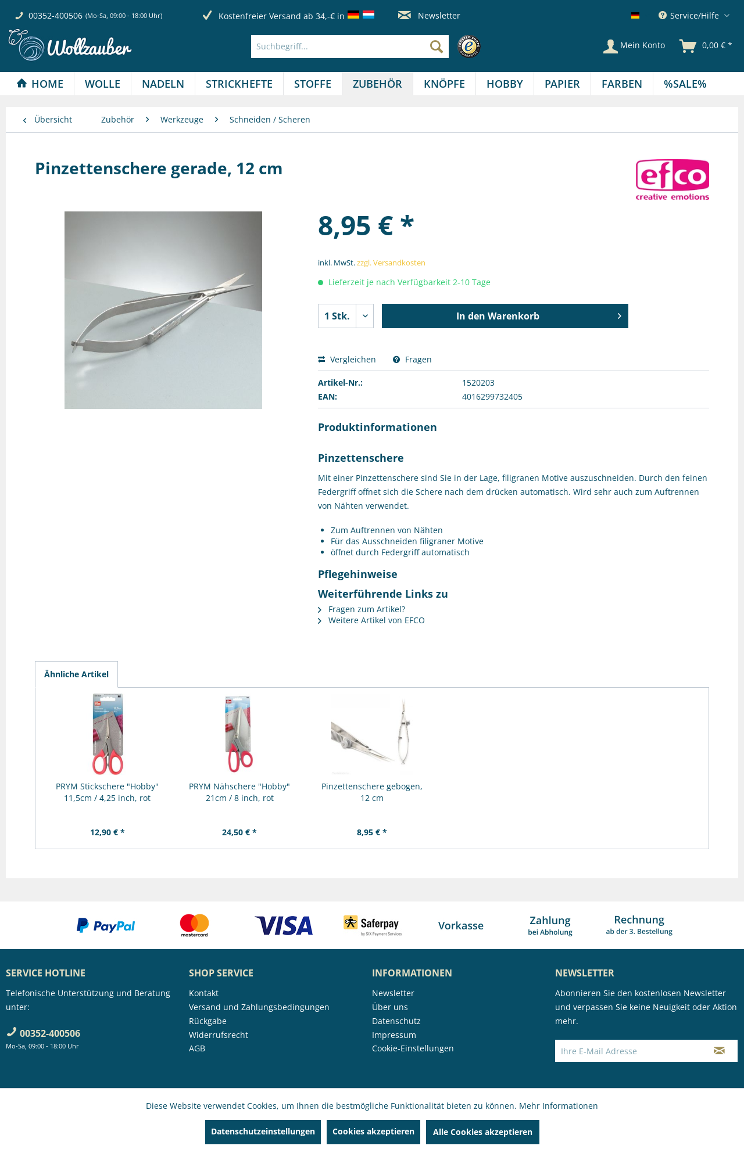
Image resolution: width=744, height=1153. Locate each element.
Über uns (390, 1006)
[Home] (40, 83)
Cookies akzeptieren (373, 1131)
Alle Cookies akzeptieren (482, 1131)
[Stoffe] (313, 83)
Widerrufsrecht (218, 1034)
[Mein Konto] (634, 46)
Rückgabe (208, 1020)
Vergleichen (347, 359)
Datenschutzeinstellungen (263, 1131)
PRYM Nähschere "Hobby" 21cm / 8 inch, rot (239, 792)
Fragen (412, 359)
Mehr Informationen (558, 1105)
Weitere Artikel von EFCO (371, 620)
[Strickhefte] (239, 83)
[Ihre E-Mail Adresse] (628, 1051)
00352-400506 (55, 15)
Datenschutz (396, 1020)
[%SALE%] (685, 83)
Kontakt (204, 992)
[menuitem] (369, 46)
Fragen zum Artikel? (361, 609)
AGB (197, 1048)
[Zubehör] (377, 83)
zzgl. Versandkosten (391, 262)
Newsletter (429, 15)
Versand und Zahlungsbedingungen (259, 1006)
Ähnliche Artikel (76, 674)
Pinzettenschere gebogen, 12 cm (372, 792)
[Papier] (562, 83)
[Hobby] (505, 83)
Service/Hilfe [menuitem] (690, 15)
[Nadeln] (163, 83)
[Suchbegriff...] (350, 46)
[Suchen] (436, 46)
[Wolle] (102, 83)
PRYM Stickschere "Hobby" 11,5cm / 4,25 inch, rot (107, 792)
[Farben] (622, 83)
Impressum (394, 1034)
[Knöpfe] (444, 83)
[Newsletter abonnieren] (719, 1051)
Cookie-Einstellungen (413, 1048)
